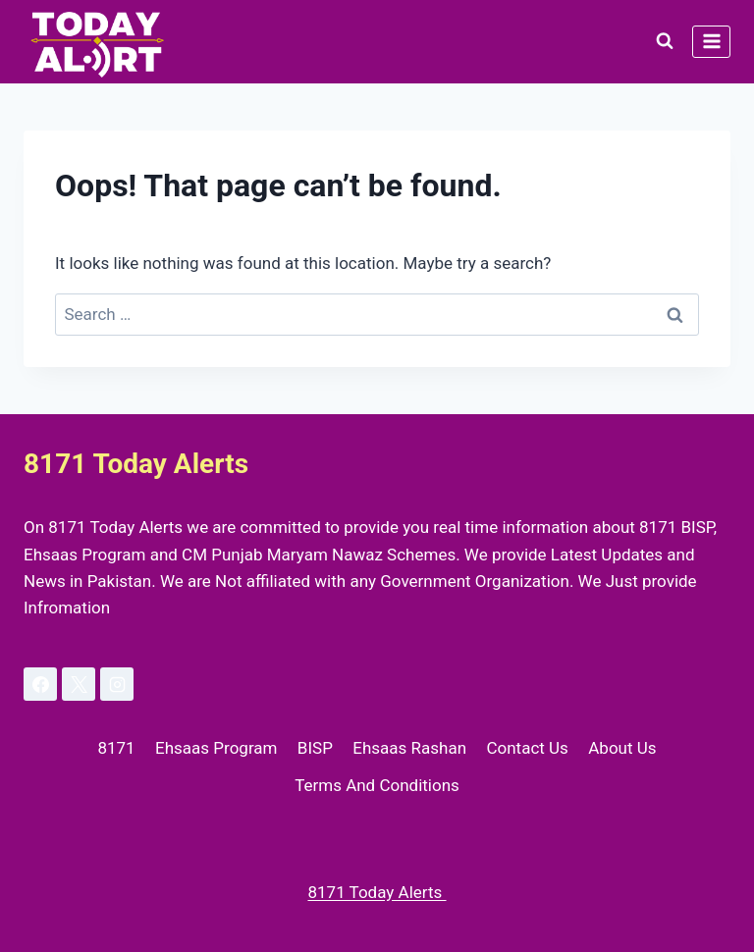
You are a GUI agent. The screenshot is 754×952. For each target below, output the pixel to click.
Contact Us (526, 748)
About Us (622, 748)
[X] (78, 684)
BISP (315, 748)
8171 (116, 748)
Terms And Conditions (377, 785)
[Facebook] (40, 684)
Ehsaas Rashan (409, 748)
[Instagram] (117, 684)
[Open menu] (711, 42)
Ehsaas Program (216, 748)
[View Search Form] (664, 41)
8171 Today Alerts (376, 892)
